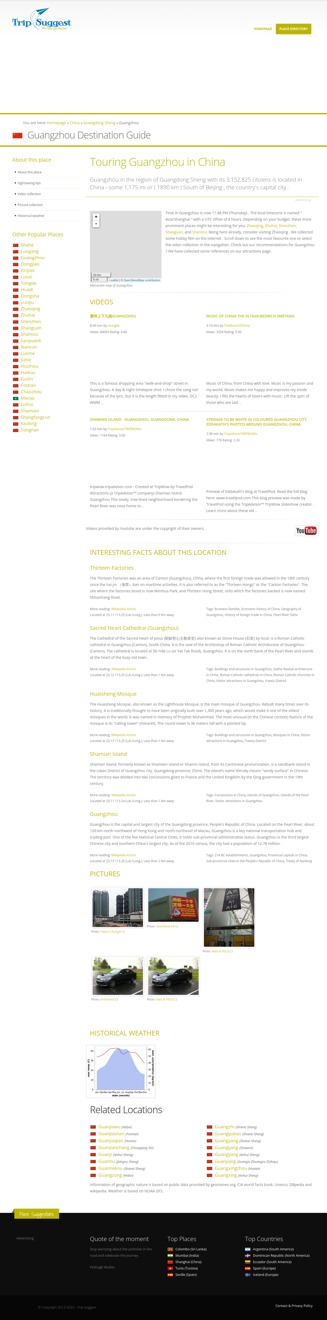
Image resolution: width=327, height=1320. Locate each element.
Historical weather (32, 215)
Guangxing (236, 1175)
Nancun (29, 347)
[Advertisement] (159, 76)
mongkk (113, 325)
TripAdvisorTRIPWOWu (241, 433)
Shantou (29, 334)
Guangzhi (236, 1127)
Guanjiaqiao (117, 1140)
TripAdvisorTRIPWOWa (124, 429)
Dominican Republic (277, 1255)
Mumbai (183, 1255)
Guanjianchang (126, 1147)
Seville (182, 1274)
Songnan (30, 430)
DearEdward (164, 926)
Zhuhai (28, 315)
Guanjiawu (115, 1127)
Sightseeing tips (30, 183)
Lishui (27, 404)
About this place (30, 172)
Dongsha (30, 296)
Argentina (269, 1249)
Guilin (27, 379)
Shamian (30, 411)
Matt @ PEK (219, 951)
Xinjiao (28, 270)
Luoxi (26, 277)
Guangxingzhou (237, 1168)
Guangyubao (239, 1133)
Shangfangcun (35, 417)
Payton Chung (110, 931)
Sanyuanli (31, 340)
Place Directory (293, 29)
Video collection (30, 194)
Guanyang (246, 1161)
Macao (28, 398)
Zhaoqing (30, 308)
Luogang (30, 251)
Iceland (261, 1274)
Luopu (27, 302)
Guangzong (115, 1175)
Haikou (28, 372)
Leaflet (114, 280)
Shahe (27, 245)
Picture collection (31, 205)
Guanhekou (121, 1168)
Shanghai (185, 1262)
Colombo (187, 1249)
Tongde (28, 283)
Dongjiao (30, 264)
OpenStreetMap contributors (142, 280)
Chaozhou (31, 391)
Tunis (183, 1268)
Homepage (263, 29)
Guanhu (118, 1161)
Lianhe (28, 353)
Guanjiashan (118, 1133)
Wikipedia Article (123, 609)
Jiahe (26, 360)
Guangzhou (33, 257)
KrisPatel (106, 999)
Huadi (27, 289)
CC (122, 931)
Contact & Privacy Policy (294, 1306)
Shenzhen (31, 321)
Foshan (28, 385)
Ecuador (268, 1262)
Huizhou (29, 366)
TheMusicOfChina (237, 325)
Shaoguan (31, 328)
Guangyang (238, 1140)
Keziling (29, 423)
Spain (260, 1268)
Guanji (115, 1154)
